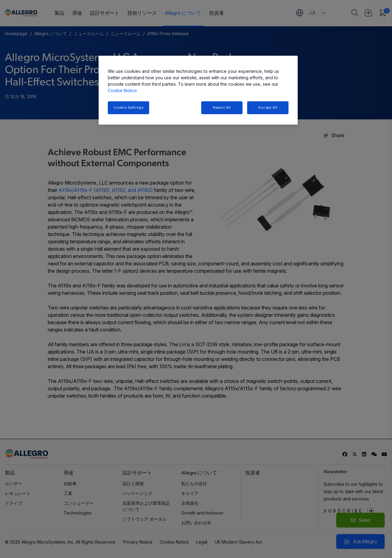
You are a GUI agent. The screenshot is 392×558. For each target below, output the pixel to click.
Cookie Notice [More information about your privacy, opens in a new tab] (122, 90)
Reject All (222, 107)
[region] (198, 90)
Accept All (267, 107)
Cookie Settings (129, 107)
